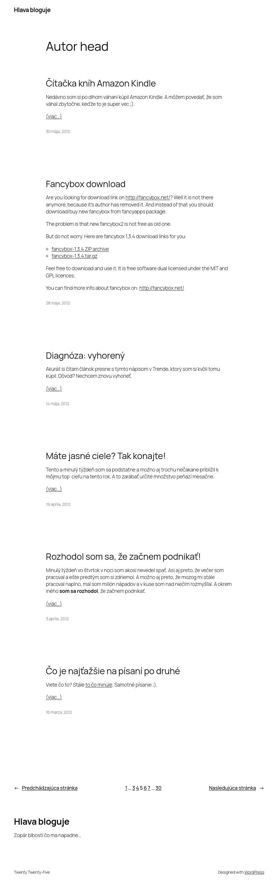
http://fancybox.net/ (148, 197)
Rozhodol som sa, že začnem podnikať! (123, 556)
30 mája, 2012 (58, 131)
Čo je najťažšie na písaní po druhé (113, 671)
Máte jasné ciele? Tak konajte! (106, 456)
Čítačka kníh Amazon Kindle (101, 83)
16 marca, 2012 (59, 712)
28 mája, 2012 (58, 303)
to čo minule (98, 684)
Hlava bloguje (32, 10)
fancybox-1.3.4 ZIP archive (80, 249)
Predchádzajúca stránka (46, 788)
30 (158, 788)
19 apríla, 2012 (58, 504)
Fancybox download (86, 184)
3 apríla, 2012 (57, 618)
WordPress (254, 872)
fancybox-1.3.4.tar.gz (75, 256)
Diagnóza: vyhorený (85, 355)
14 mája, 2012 (57, 403)
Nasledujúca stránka (236, 788)
